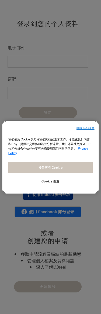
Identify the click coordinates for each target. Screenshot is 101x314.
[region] (50, 156)
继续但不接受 (85, 128)
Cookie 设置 (50, 181)
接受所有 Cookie (50, 167)
